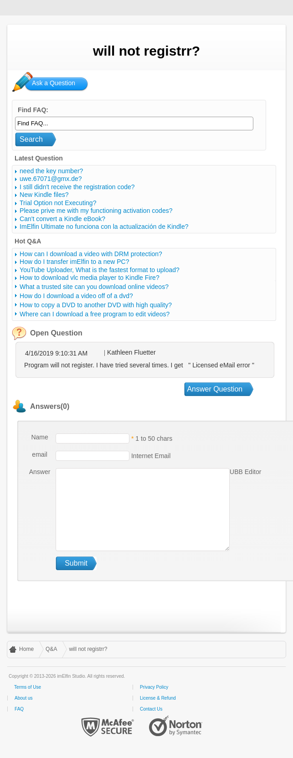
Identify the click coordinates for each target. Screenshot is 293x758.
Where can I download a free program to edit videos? (95, 314)
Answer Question (214, 389)
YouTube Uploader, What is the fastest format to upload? (100, 269)
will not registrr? (88, 649)
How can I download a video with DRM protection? (91, 254)
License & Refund (158, 698)
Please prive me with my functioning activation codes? (96, 210)
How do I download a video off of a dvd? (76, 295)
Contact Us (151, 709)
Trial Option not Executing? (58, 202)
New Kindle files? (44, 194)
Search (31, 139)
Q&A (51, 649)
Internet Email (149, 455)
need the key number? (51, 171)
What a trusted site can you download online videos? (94, 286)
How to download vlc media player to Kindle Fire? (89, 277)
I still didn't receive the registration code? (77, 187)
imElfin (35, 7)
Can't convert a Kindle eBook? (62, 218)
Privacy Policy (154, 687)
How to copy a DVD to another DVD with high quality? (96, 305)
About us (23, 698)
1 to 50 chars (153, 438)
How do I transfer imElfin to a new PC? (74, 261)
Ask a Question (53, 83)
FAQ (19, 709)
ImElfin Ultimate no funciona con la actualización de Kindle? (104, 226)
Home (26, 649)
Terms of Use (27, 687)
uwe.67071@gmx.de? (51, 178)
